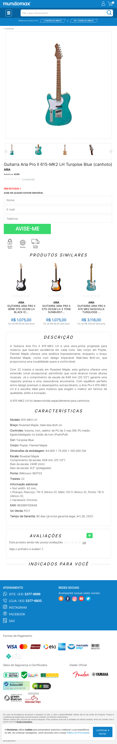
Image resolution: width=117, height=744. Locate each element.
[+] (90, 535)
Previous (6, 151)
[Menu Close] (8, 12)
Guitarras (9, 29)
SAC (12, 621)
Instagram (18, 607)
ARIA (7, 169)
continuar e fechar (102, 732)
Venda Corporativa (24, 722)
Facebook (17, 614)
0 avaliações (28, 179)
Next (111, 151)
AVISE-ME (27, 229)
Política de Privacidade (78, 732)
